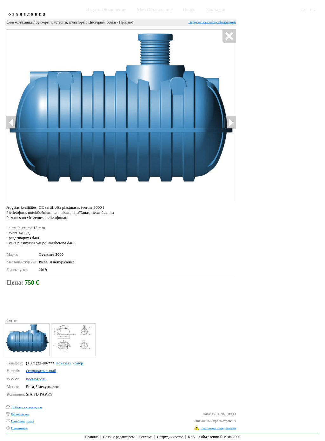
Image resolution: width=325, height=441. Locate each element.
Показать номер (69, 363)
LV (304, 9)
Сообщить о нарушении (218, 428)
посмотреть (36, 379)
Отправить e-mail (41, 370)
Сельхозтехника (19, 22)
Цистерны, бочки (102, 22)
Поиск (189, 9)
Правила (91, 437)
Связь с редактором (119, 437)
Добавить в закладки (26, 407)
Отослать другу (22, 421)
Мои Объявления (154, 9)
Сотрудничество (170, 437)
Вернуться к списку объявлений (212, 22)
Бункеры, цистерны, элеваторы (60, 22)
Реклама (145, 437)
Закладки (216, 9)
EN (312, 9)
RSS (191, 437)
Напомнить (19, 428)
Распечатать (20, 414)
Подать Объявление (106, 9)
